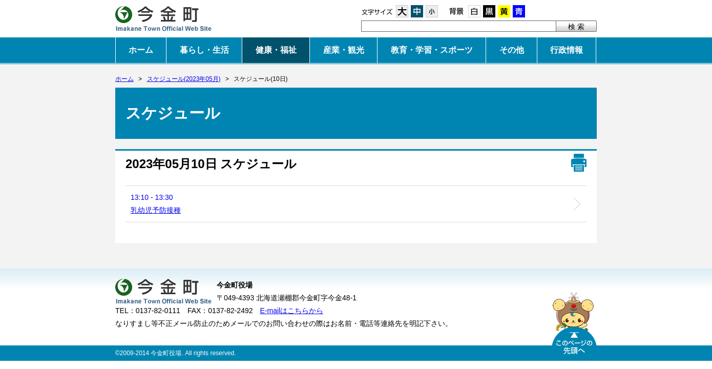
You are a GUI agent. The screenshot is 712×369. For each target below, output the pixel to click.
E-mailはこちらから (292, 310)
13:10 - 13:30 (156, 203)
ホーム (141, 50)
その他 (511, 50)
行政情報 (566, 50)
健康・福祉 (276, 50)
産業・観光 (343, 50)
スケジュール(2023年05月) (184, 79)
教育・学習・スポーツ (432, 50)
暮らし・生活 (204, 50)
